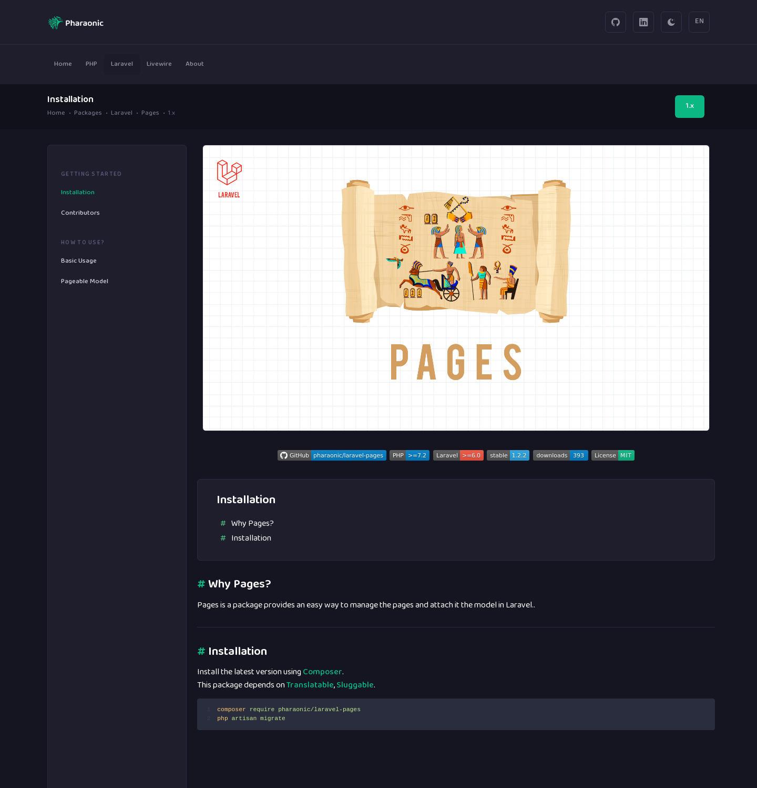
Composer (322, 672)
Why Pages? (252, 523)
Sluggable (355, 685)
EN (699, 21)
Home (56, 114)
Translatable (310, 685)
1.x (690, 106)
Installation (251, 538)
